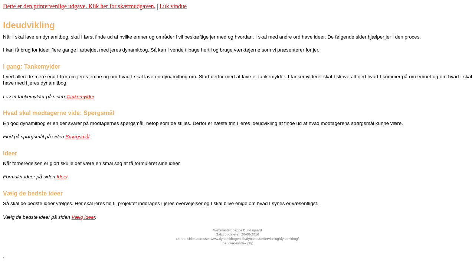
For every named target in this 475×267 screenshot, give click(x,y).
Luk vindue (173, 6)
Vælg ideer (83, 217)
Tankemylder (80, 96)
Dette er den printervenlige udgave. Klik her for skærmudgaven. (79, 6)
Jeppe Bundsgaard (247, 230)
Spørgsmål (77, 136)
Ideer (62, 176)
